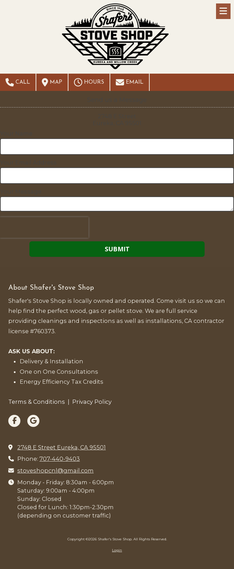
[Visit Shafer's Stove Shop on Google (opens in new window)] (33, 421)
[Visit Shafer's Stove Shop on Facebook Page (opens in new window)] (14, 421)
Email (129, 82)
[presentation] (44, 227)
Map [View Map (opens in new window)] (52, 82)
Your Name (16, 133)
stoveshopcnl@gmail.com (55, 470)
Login (117, 550)
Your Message (20, 191)
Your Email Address (28, 162)
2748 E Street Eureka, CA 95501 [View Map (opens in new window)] (61, 447)
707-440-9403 (59, 458)
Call (18, 82)
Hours (89, 82)
